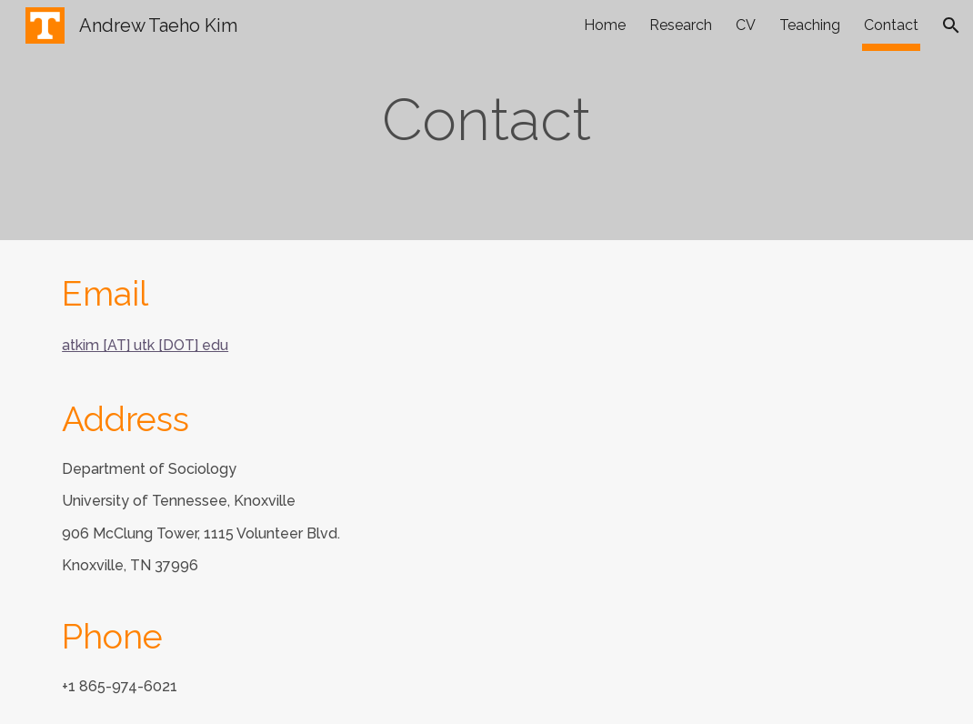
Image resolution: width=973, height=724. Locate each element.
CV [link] (746, 25)
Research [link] (680, 25)
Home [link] (605, 25)
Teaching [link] (809, 25)
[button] (951, 25)
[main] (487, 120)
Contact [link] (891, 25)
